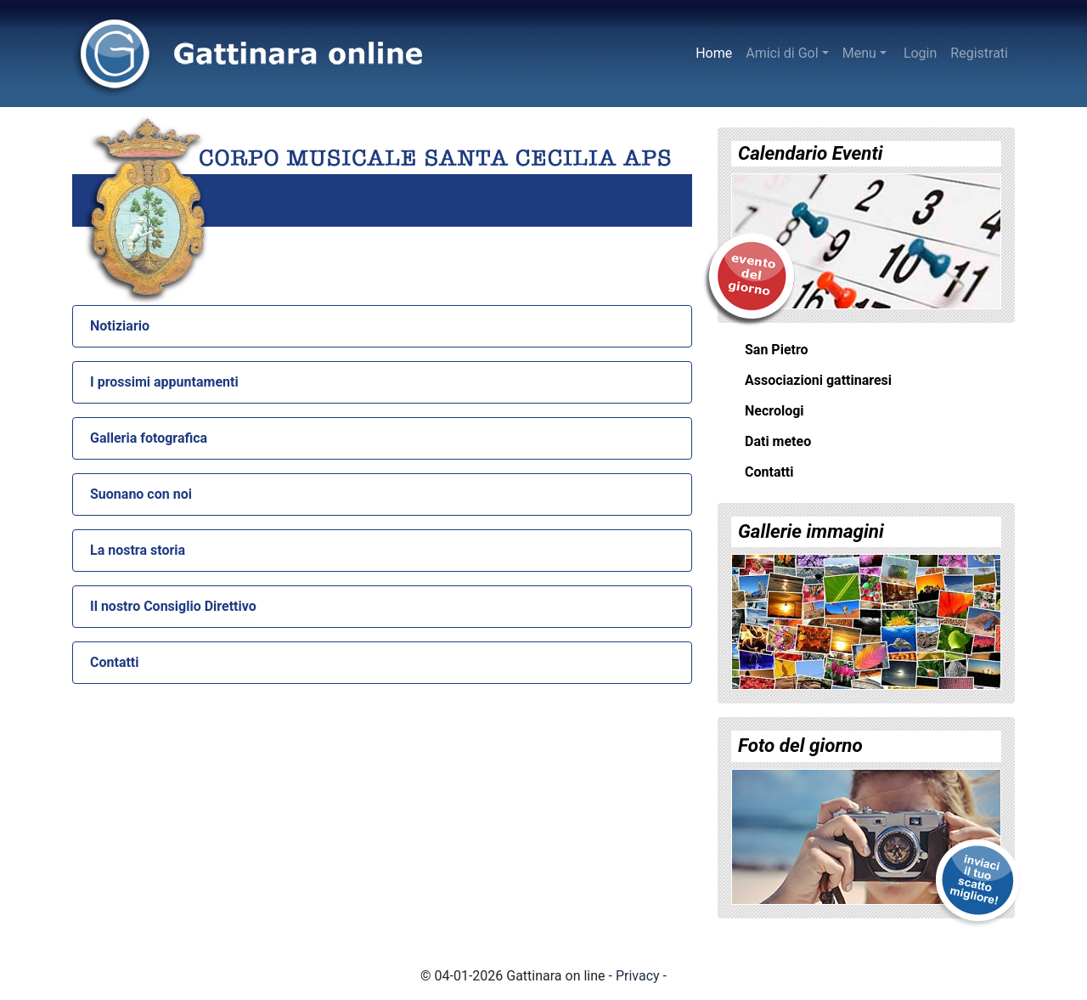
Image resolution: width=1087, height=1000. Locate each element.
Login (920, 53)
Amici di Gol (782, 53)
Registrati (979, 53)
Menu (859, 53)
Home (717, 51)
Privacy (638, 976)
